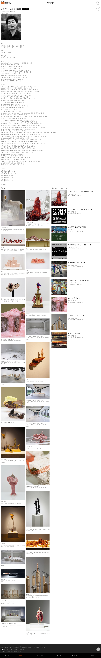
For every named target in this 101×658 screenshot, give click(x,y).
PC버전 (43, 647)
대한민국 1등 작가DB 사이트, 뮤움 (10, 647)
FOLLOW (26, 9)
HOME (7, 655)
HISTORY (74, 655)
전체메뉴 (98, 3)
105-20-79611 (21, 649)
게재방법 (91, 655)
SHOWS (59, 655)
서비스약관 (36, 647)
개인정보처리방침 (26, 647)
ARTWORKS (40, 655)
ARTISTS (21, 655)
